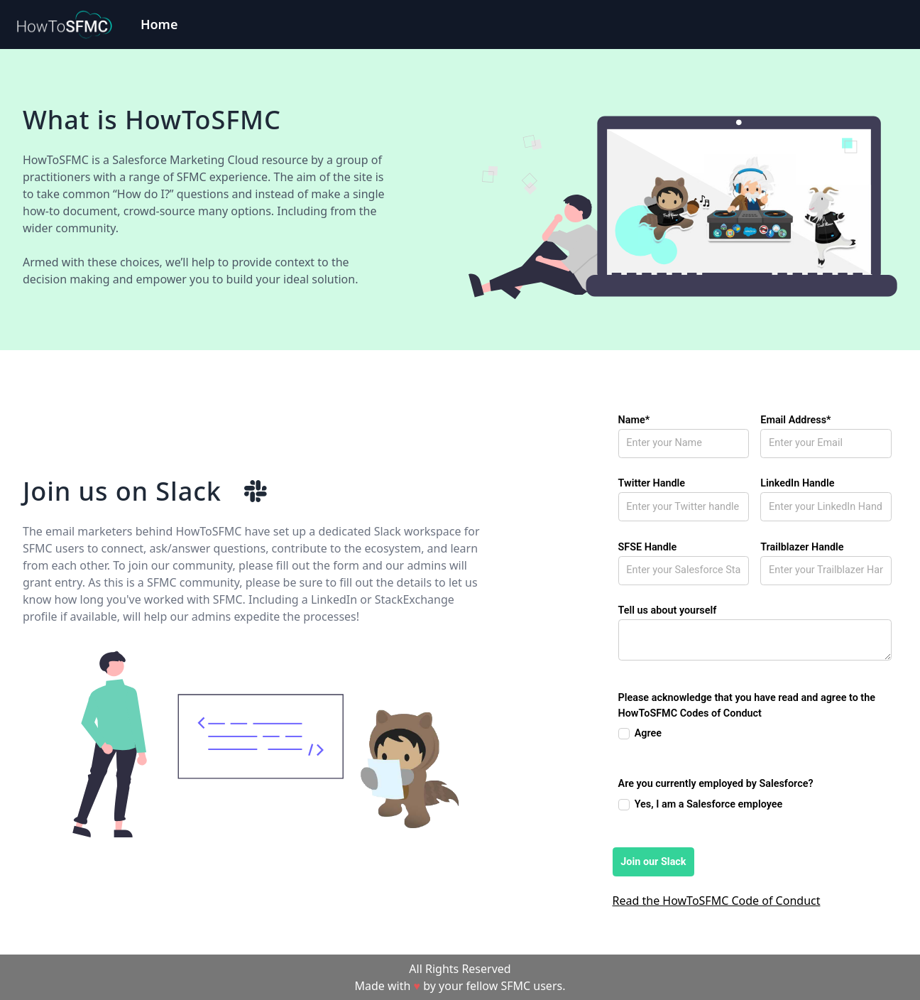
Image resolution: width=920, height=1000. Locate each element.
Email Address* (795, 420)
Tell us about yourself (667, 610)
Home (159, 24)
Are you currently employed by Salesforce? (716, 784)
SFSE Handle (647, 547)
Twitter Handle (652, 483)
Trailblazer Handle (801, 547)
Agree (648, 733)
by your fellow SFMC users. (494, 986)
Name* (634, 420)
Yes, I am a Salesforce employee (709, 804)
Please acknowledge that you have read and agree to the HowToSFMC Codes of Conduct (746, 705)
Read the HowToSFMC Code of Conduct (717, 900)
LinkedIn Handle (797, 483)
